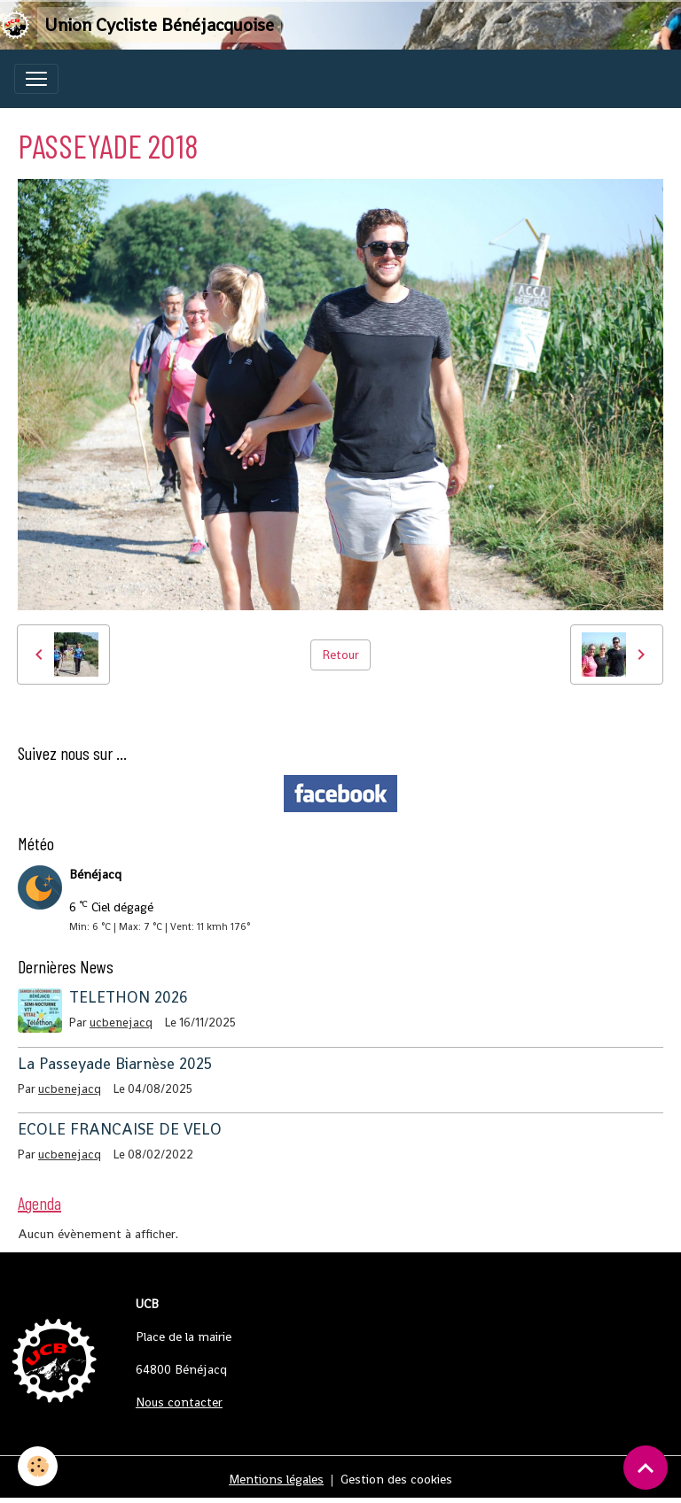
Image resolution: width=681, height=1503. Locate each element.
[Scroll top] (645, 1467)
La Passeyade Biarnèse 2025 (115, 1063)
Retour (340, 654)
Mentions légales (276, 1479)
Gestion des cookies (396, 1479)
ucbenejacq (121, 1022)
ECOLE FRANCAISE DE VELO (120, 1129)
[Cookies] (38, 1466)
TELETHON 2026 (128, 997)
